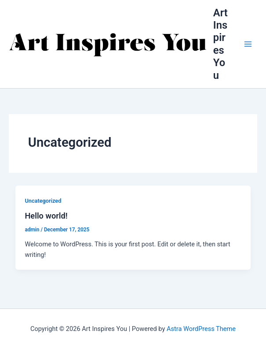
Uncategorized (43, 200)
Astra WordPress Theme (201, 329)
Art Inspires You (220, 44)
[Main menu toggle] (248, 44)
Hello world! (46, 215)
